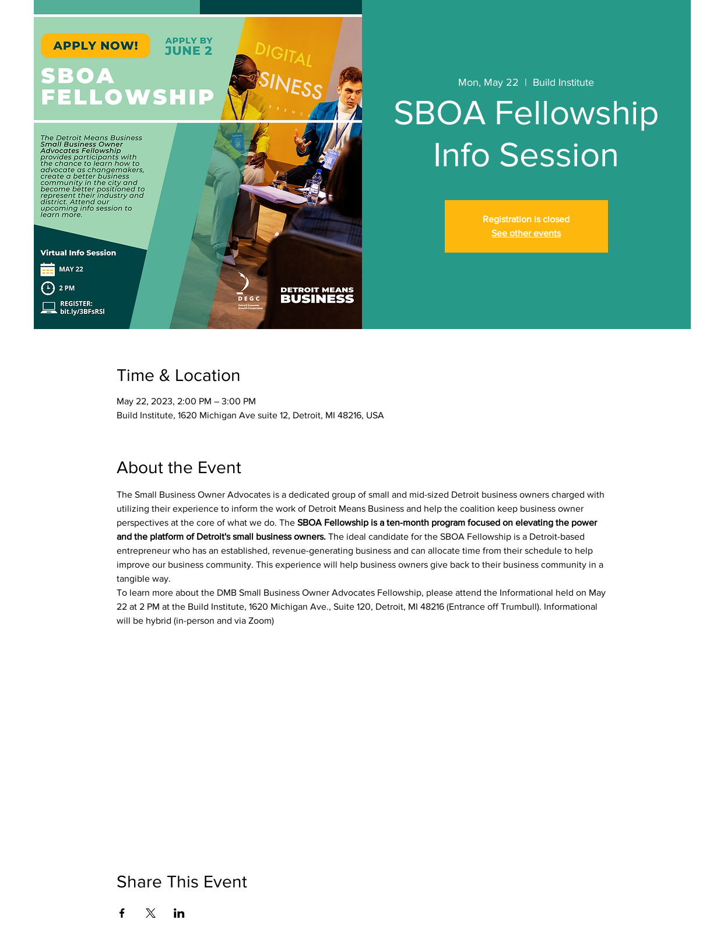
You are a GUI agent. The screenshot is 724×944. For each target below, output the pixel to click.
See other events (526, 233)
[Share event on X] (150, 913)
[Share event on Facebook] (122, 913)
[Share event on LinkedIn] (179, 913)
